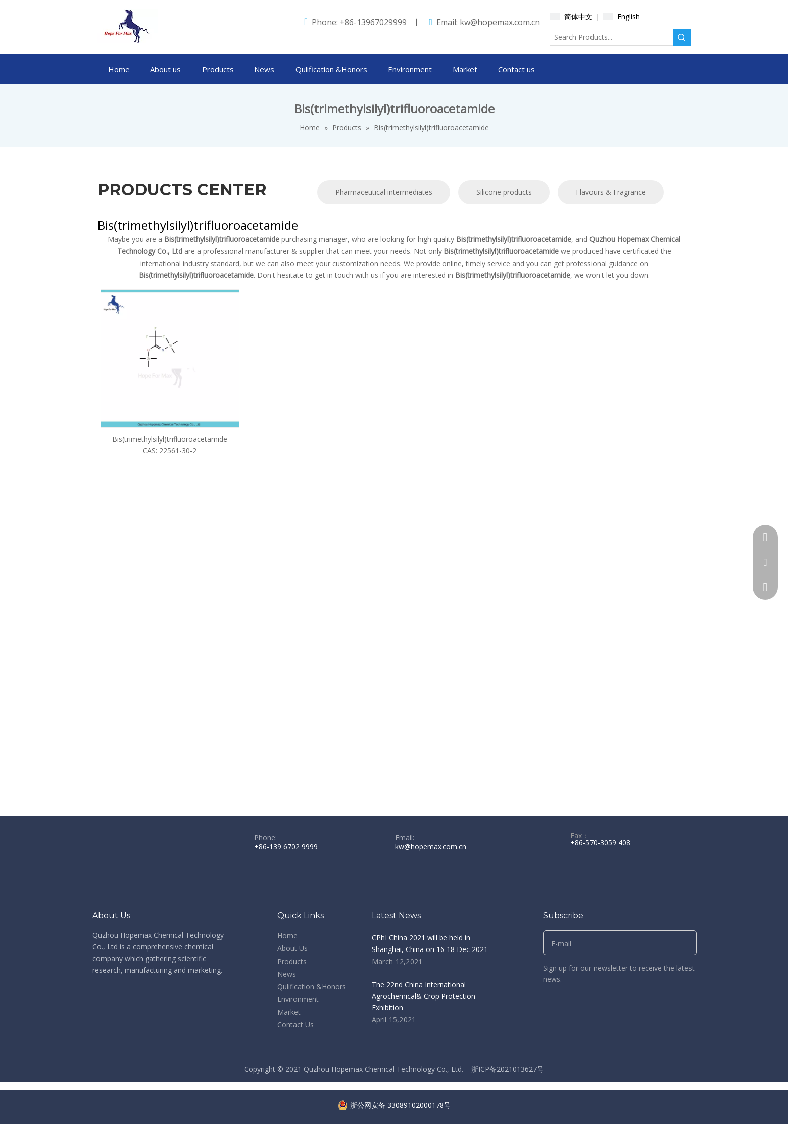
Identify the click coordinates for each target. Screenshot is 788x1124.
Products (292, 961)
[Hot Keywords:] (682, 37)
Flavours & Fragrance (611, 192)
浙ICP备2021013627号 (507, 1069)
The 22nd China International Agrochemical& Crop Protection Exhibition (423, 996)
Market (289, 1012)
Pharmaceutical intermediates (383, 192)
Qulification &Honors (311, 986)
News (286, 974)
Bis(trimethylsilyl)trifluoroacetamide (169, 439)
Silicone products (504, 192)
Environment (298, 999)
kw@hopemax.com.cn (500, 22)
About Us (292, 948)
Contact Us (295, 1024)
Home (287, 935)
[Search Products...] (611, 37)
